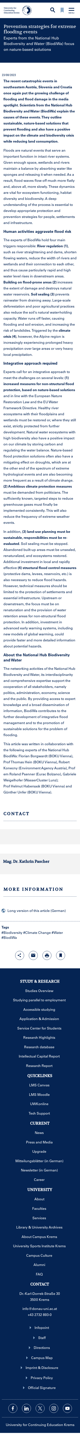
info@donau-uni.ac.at (39, 1308)
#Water (57, 932)
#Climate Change (37, 932)
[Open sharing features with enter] (19, 955)
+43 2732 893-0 (40, 1314)
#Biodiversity (11, 932)
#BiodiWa (9, 937)
